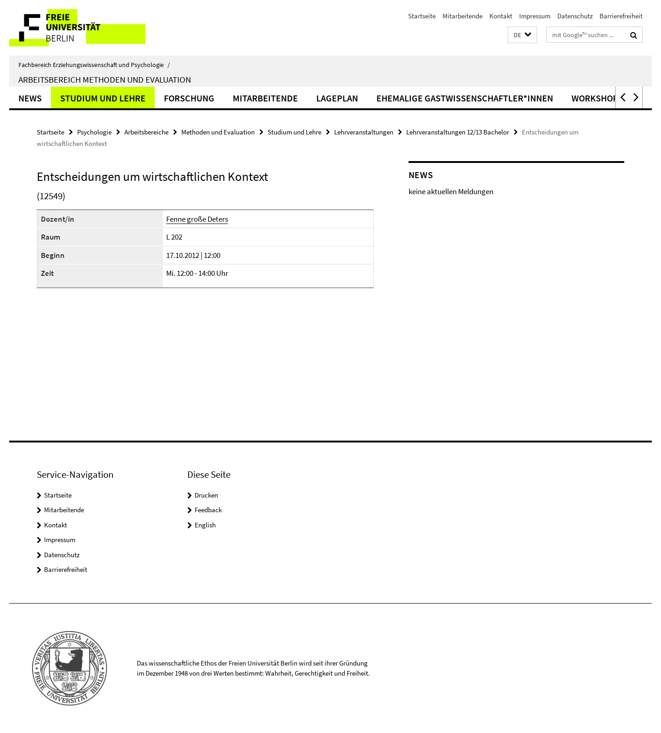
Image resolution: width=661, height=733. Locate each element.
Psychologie (94, 132)
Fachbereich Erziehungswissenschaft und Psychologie (94, 65)
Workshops (597, 98)
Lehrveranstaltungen (363, 132)
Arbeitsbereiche (146, 132)
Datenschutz (575, 15)
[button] (522, 35)
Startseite (422, 15)
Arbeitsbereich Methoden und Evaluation (104, 79)
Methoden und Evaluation (218, 132)
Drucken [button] (206, 495)
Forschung (189, 98)
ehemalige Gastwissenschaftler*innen (464, 98)
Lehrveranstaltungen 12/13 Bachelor (457, 132)
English (205, 524)
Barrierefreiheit (621, 15)
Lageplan (337, 98)
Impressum (534, 15)
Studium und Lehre (103, 98)
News (30, 98)
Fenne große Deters (197, 219)
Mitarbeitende (462, 15)
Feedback (208, 509)
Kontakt (500, 15)
